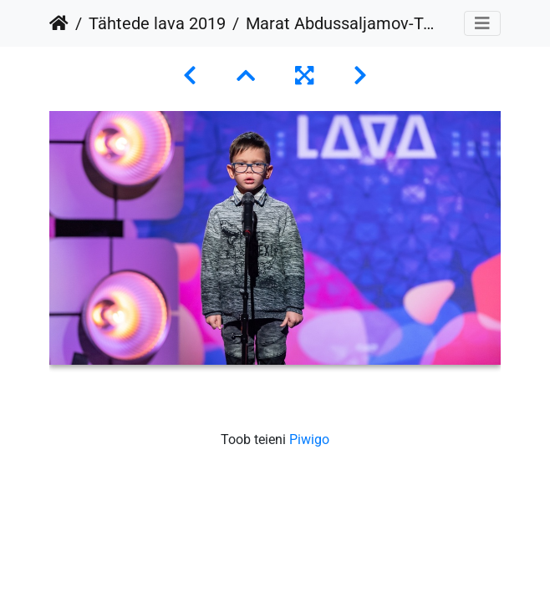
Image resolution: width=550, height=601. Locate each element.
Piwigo (309, 439)
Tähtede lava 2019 (157, 23)
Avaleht (59, 23)
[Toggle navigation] (482, 23)
